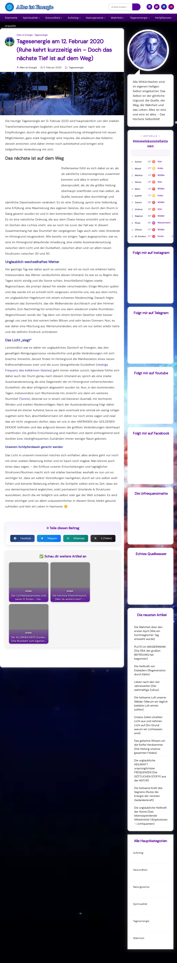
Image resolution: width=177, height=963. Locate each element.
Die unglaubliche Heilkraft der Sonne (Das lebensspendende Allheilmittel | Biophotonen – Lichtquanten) (150, 816)
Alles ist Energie (25, 35)
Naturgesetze (95, 17)
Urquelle (10, 25)
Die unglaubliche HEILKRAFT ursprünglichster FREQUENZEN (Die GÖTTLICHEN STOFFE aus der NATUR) (150, 770)
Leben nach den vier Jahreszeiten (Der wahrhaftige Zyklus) (147, 686)
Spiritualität (30, 17)
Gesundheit (52, 17)
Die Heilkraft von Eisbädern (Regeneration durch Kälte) (150, 670)
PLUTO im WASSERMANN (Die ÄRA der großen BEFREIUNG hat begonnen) (150, 653)
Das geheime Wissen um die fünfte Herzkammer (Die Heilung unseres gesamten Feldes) (149, 747)
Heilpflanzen (163, 17)
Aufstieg (73, 17)
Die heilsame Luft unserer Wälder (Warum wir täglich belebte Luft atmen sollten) (151, 703)
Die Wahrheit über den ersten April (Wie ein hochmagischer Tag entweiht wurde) (148, 633)
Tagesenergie (139, 17)
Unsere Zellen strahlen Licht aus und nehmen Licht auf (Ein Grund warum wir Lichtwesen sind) (148, 725)
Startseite (11, 17)
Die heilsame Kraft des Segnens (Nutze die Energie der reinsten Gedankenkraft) (148, 794)
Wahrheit (117, 17)
